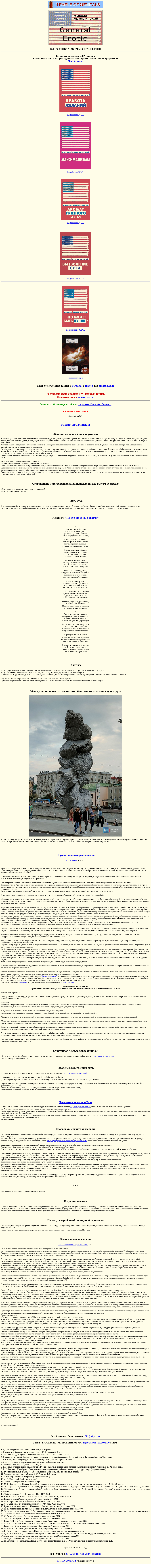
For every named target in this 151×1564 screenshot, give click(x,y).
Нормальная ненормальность (75, 854)
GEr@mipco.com (92, 1436)
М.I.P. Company (75, 61)
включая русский (67, 982)
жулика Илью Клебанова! (94, 404)
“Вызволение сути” (49, 976)
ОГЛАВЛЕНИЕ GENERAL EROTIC (83, 1554)
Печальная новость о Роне (75, 1102)
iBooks (89, 385)
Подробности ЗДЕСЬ (75, 115)
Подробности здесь (75, 378)
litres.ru (77, 385)
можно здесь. (86, 396)
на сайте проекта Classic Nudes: (76, 1073)
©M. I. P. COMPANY (66, 1561)
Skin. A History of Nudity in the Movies (73, 1245)
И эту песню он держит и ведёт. (104, 1056)
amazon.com (106, 385)
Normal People (71, 860)
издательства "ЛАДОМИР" (96, 1443)
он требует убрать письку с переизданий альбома (67, 1141)
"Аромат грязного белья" (80, 1107)
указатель (23, 982)
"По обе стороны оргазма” (82, 517)
